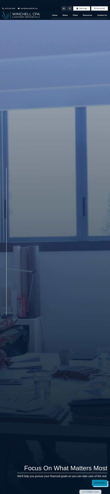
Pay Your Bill (99, 2)
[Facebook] (69, 2)
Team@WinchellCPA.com (28, 2)
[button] (54, 9)
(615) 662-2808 (8, 2)
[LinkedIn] (63, 2)
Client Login (81, 2)
